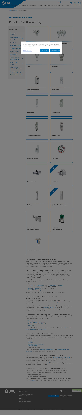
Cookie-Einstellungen (27, 50)
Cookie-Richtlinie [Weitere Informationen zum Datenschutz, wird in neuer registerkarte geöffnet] (31, 46)
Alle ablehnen (44, 50)
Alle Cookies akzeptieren (55, 50)
